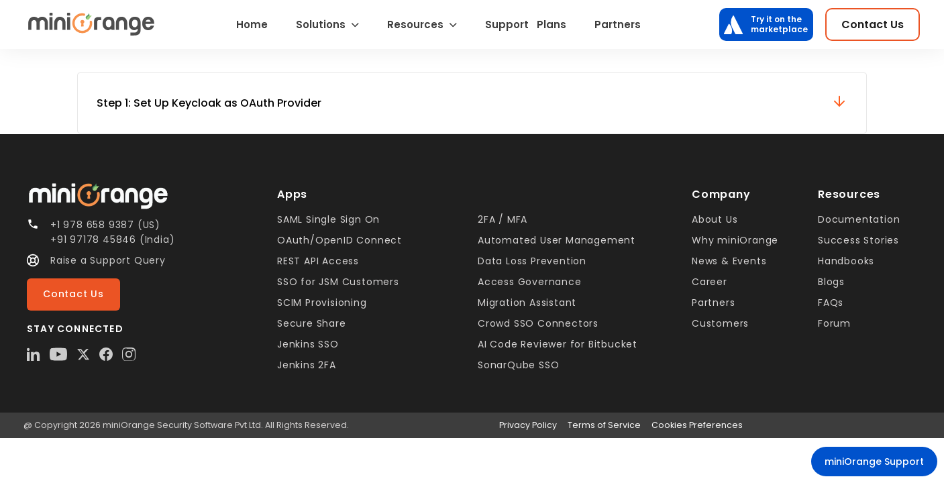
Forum (834, 323)
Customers (720, 323)
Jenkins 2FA (306, 365)
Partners (617, 24)
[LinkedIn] (33, 354)
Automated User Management (556, 240)
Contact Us (872, 24)
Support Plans (525, 24)
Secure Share (311, 323)
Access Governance (530, 281)
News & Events (729, 261)
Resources (422, 24)
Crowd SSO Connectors (538, 323)
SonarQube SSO (518, 365)
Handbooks (846, 261)
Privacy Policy (528, 425)
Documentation (859, 219)
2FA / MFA (502, 219)
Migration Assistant (527, 302)
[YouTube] (58, 354)
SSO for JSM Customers (338, 281)
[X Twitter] (83, 354)
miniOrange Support (874, 461)
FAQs (830, 302)
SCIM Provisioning (322, 302)
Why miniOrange (735, 240)
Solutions (327, 24)
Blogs (831, 281)
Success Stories (858, 240)
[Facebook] (106, 354)
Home (252, 24)
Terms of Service (604, 425)
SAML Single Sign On (328, 219)
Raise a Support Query (108, 260)
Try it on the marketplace (766, 23)
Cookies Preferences (697, 425)
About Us (714, 219)
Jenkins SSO (308, 344)
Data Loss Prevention (532, 261)
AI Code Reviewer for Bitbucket (557, 344)
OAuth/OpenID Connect (339, 240)
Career (709, 281)
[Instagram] (129, 354)
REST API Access (318, 261)
